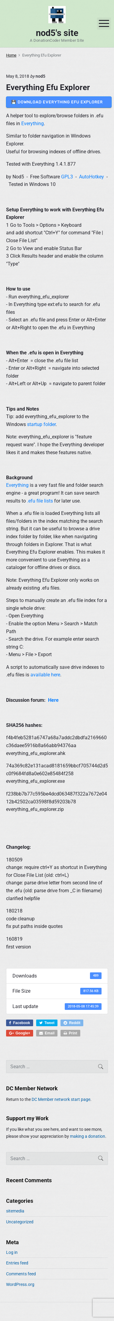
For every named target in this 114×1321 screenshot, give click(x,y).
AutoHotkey (91, 177)
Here (53, 700)
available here (45, 675)
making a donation (87, 1136)
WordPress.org (20, 1284)
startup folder (41, 424)
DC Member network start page (61, 1099)
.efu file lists (40, 501)
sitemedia (15, 1211)
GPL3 (67, 177)
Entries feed (17, 1263)
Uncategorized (19, 1221)
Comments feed (21, 1273)
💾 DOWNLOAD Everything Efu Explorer (58, 102)
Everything (32, 123)
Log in (12, 1252)
